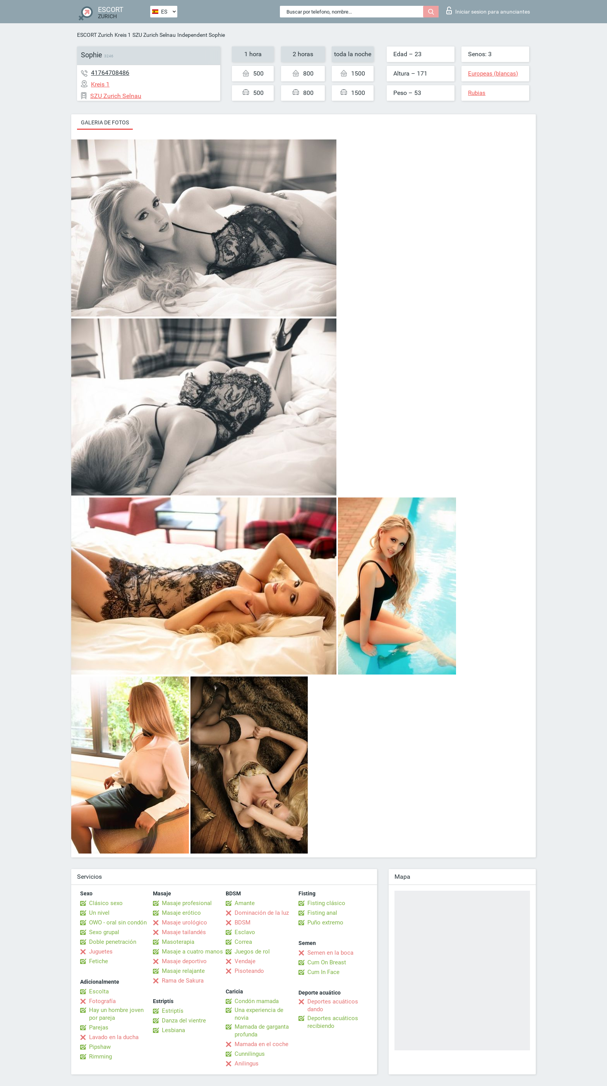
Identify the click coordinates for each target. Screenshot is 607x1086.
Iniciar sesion (488, 10)
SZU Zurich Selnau (154, 35)
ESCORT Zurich (95, 35)
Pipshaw (100, 1046)
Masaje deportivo (184, 961)
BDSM (242, 922)
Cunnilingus (250, 1053)
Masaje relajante (183, 970)
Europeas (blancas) (493, 73)
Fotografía (102, 1001)
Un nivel (99, 912)
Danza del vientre (184, 1020)
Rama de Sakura (183, 980)
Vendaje (245, 961)
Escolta (99, 991)
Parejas (98, 1027)
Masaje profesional (187, 903)
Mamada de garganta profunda (262, 1030)
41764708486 (110, 72)
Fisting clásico (326, 903)
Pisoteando (249, 970)
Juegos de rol (252, 951)
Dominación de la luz (262, 912)
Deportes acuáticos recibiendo (332, 1022)
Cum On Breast (326, 962)
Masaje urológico (184, 922)
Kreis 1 (123, 35)
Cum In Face (323, 972)
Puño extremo (325, 922)
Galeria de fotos (105, 122)
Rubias (476, 92)
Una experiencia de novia (259, 1014)
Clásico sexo (106, 903)
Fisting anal (322, 912)
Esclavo (245, 932)
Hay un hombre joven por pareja (116, 1014)
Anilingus (247, 1063)
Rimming (100, 1056)
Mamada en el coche (261, 1044)
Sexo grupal (104, 932)
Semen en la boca (330, 952)
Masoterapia (178, 941)
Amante (245, 903)
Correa (243, 941)
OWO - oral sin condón (118, 922)
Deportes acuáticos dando (332, 1005)
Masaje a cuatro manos (192, 951)
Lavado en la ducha (114, 1037)
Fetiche (98, 961)
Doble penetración (112, 941)
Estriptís (172, 1010)
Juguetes (101, 951)
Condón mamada (257, 1001)
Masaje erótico (181, 912)
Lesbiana (173, 1030)
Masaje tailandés (184, 932)
